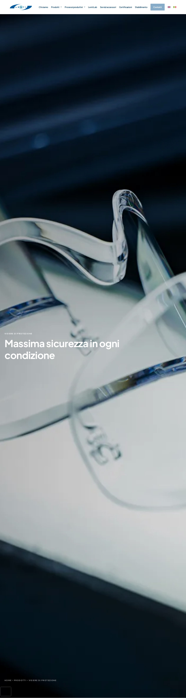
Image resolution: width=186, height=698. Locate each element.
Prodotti (56, 7)
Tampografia (138, 444)
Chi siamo (43, 7)
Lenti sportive (137, 612)
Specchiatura (138, 437)
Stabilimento (141, 7)
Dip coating (137, 425)
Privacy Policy (148, 685)
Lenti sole (135, 607)
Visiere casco (137, 617)
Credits (178, 685)
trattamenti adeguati (16, 160)
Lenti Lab (92, 7)
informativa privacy (122, 546)
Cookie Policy (164, 685)
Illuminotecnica (138, 637)
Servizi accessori (108, 7)
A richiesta (135, 642)
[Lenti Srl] (21, 7)
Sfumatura (137, 433)
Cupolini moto (137, 632)
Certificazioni (125, 7)
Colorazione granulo (142, 440)
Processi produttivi (75, 7)
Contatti (102, 626)
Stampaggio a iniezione (143, 421)
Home (8, 88)
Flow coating (138, 429)
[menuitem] (169, 7)
